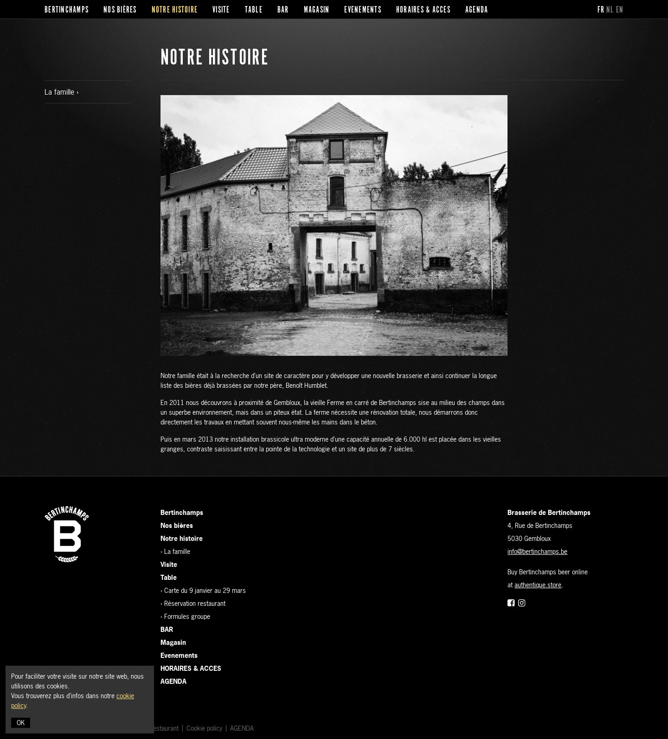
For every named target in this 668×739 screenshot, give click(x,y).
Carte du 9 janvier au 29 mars (205, 590)
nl (610, 10)
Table (254, 10)
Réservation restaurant (194, 603)
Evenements (362, 10)
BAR (283, 10)
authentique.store (537, 584)
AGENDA (476, 10)
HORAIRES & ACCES (423, 10)
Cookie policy (204, 728)
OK (21, 722)
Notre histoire (175, 10)
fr (601, 10)
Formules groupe (187, 616)
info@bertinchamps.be (537, 551)
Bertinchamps (67, 10)
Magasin (317, 10)
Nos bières (120, 10)
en (620, 10)
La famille (61, 92)
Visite (221, 10)
